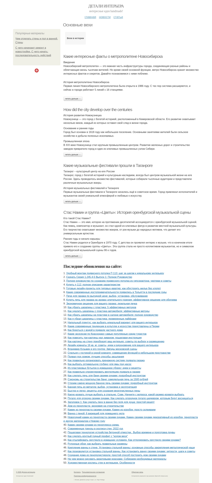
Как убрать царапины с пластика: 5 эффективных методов (102, 307)
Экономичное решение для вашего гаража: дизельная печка (101, 303)
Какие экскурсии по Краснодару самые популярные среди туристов (107, 334)
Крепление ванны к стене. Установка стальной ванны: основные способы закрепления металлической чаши (131, 447)
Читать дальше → (73, 99)
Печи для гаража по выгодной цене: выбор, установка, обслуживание (107, 296)
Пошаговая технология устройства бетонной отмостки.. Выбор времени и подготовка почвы (121, 432)
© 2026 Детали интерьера (25, 472)
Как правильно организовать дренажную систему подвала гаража (106, 360)
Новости (105, 17)
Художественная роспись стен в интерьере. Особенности (101, 462)
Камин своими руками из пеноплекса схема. (93, 424)
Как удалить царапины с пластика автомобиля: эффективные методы (108, 311)
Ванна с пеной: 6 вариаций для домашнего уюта (96, 413)
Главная (90, 17)
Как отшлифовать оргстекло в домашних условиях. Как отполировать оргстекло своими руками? (124, 440)
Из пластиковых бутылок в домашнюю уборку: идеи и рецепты (104, 368)
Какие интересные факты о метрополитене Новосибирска (113, 56)
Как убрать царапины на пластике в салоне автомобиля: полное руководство (113, 315)
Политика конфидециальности (85, 476)
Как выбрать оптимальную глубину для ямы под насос (99, 364)
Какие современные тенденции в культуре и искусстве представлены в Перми (113, 326)
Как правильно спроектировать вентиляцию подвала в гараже (104, 371)
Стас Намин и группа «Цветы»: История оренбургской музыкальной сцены (127, 212)
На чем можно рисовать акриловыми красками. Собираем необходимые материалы (117, 459)
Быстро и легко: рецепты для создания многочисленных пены (104, 390)
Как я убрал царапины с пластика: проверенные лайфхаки (102, 318)
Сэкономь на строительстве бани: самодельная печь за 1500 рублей (108, 379)
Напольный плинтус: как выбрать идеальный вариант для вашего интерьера (113, 322)
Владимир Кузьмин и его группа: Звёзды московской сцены (102, 349)
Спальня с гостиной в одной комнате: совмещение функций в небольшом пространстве (119, 352)
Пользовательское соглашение (93, 472)
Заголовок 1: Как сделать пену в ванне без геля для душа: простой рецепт (111, 402)
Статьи (118, 17)
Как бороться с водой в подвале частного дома (95, 330)
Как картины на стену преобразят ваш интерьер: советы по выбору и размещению (116, 341)
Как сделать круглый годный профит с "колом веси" (98, 436)
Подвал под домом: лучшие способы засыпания (96, 356)
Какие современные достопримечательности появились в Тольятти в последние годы (116, 292)
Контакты (77, 472)
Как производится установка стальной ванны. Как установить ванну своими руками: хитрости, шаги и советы (131, 451)
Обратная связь (137, 472)
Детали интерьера (106, 6)
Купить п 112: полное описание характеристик (93, 284)
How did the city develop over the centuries (98, 109)
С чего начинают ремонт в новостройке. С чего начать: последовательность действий (33, 51)
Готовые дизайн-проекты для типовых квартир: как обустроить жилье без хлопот (113, 288)
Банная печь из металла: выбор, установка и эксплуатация (102, 387)
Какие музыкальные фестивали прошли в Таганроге (108, 165)
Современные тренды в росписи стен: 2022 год (95, 428)
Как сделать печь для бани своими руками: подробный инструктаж (107, 375)
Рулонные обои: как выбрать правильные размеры (97, 443)
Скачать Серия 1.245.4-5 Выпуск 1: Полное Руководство (99, 277)
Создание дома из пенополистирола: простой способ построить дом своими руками (117, 455)
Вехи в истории (75, 38)
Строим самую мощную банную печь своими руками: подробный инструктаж (112, 383)
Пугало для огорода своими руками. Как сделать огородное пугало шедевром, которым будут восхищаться (130, 398)
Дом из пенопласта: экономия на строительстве (96, 406)
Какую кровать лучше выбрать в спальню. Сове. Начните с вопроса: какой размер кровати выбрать (126, 394)
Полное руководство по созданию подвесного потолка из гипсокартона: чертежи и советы (118, 280)
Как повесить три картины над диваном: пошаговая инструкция (105, 337)
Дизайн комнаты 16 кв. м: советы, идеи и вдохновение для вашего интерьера (113, 345)
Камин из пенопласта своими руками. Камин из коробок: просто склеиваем (112, 409)
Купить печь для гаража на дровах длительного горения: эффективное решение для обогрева (121, 299)
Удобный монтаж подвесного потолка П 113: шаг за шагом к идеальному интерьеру (115, 273)
